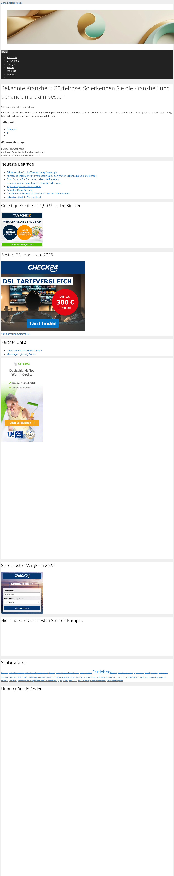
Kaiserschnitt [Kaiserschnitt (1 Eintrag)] (80, 677)
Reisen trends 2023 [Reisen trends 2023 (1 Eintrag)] (41, 681)
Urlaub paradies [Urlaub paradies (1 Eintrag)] (83, 681)
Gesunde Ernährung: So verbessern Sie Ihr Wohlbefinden (38, 193)
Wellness (11, 70)
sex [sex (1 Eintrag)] (61, 681)
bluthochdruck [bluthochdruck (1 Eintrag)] (19, 673)
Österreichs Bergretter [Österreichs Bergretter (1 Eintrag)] (115, 681)
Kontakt (11, 74)
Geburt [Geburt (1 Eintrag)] (147, 673)
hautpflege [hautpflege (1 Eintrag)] (23, 677)
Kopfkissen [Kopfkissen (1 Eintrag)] (112, 677)
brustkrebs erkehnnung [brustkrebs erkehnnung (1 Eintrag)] (40, 673)
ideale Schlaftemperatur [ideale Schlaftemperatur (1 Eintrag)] (67, 677)
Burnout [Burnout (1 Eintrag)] (52, 673)
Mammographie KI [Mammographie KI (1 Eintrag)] (141, 677)
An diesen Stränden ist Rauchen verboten (22, 152)
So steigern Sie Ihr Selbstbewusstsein (20, 155)
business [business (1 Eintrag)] (59, 673)
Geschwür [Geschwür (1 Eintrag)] (153, 673)
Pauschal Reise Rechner (20, 190)
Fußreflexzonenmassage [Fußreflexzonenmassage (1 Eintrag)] (126, 673)
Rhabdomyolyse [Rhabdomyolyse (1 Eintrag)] (53, 681)
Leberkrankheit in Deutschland (24, 197)
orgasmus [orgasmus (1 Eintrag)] (4, 681)
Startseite (12, 57)
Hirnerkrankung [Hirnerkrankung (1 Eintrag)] (52, 677)
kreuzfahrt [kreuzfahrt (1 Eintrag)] (120, 677)
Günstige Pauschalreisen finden (24, 350)
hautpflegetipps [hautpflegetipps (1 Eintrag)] (33, 677)
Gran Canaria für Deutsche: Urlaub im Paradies (33, 179)
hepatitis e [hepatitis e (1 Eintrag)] (43, 677)
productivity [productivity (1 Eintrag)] (13, 681)
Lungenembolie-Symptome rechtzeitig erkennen (34, 183)
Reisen (10, 67)
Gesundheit (13, 60)
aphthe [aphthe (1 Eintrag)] (11, 673)
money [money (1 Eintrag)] (151, 677)
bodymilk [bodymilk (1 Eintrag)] (28, 673)
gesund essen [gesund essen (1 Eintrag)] (163, 673)
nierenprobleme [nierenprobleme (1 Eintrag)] (160, 677)
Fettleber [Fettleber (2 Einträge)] (101, 672)
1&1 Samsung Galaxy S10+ (16, 333)
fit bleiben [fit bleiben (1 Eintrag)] (113, 673)
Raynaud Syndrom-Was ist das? (24, 186)
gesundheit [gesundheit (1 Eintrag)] (5, 677)
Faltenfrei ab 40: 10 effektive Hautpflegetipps (32, 172)
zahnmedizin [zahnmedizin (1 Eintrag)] (101, 681)
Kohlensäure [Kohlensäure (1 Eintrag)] (103, 677)
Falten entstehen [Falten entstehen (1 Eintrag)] (86, 673)
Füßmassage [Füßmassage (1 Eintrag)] (140, 673)
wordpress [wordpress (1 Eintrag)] (93, 681)
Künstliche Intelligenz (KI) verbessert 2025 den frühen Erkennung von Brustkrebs (51, 175)
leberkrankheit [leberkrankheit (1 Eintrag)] (130, 677)
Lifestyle (11, 64)
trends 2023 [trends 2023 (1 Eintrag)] (73, 681)
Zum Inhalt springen (11, 2)
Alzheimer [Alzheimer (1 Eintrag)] (4, 673)
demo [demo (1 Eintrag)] (77, 673)
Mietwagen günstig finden (21, 354)
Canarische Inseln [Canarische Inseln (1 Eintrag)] (68, 673)
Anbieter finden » (22, 608)
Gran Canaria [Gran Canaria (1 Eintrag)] (14, 677)
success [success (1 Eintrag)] (65, 681)
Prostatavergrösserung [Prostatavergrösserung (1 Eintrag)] (26, 681)
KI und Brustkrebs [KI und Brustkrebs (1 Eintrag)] (92, 677)
